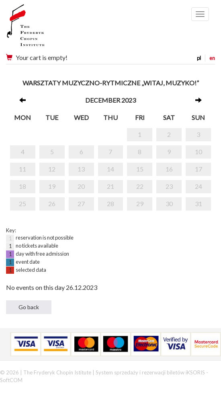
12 (51, 169)
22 (139, 186)
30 (169, 203)
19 (51, 186)
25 (22, 203)
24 (198, 186)
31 (198, 203)
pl (199, 58)
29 (139, 203)
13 (81, 169)
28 (110, 203)
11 (22, 169)
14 (110, 169)
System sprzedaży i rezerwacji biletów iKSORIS (150, 372)
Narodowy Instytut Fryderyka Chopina (41, 28)
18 (22, 186)
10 (198, 151)
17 (198, 169)
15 (139, 169)
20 (81, 186)
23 (169, 186)
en (212, 58)
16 (169, 169)
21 (110, 186)
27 (81, 203)
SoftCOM (11, 380)
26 (51, 203)
